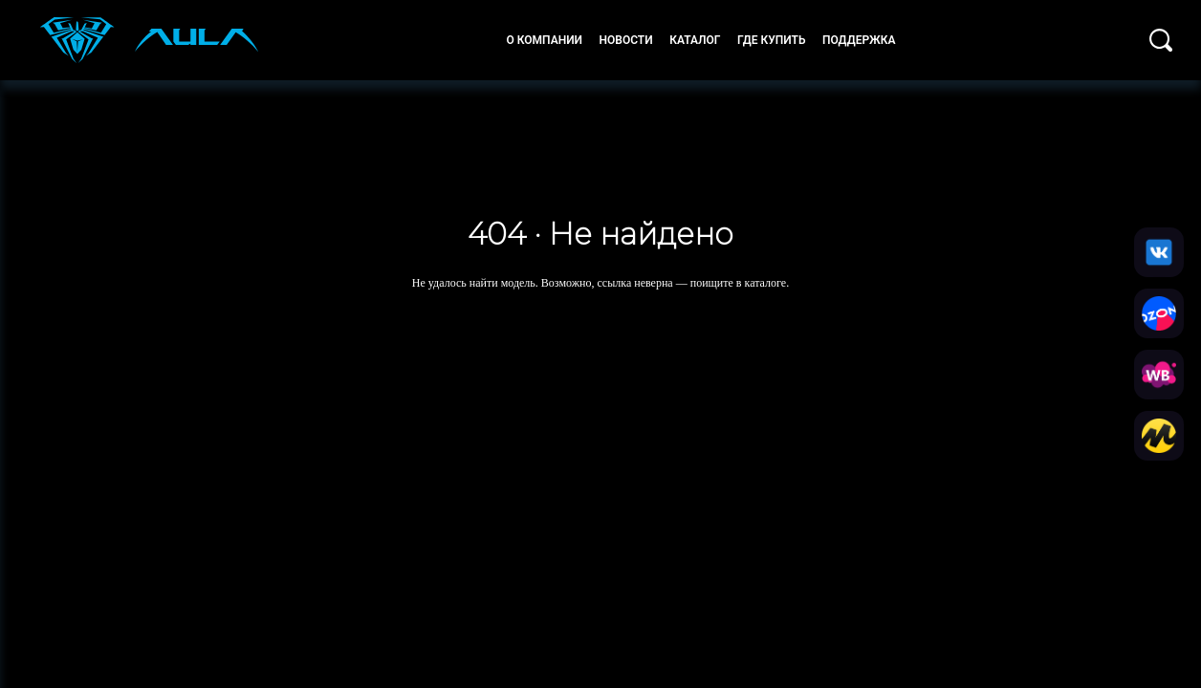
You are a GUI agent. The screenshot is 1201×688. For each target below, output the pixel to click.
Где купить (771, 40)
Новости (625, 40)
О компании (544, 40)
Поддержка (858, 40)
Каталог (694, 40)
